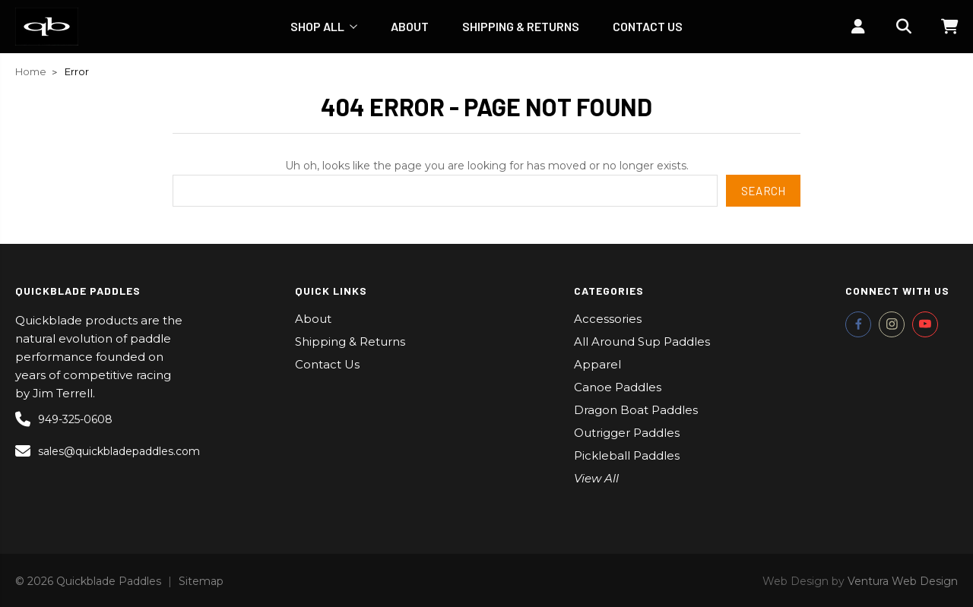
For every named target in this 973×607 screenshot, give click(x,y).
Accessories (608, 318)
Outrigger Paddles (627, 432)
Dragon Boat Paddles (636, 410)
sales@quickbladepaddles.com (101, 451)
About (410, 26)
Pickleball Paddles (627, 455)
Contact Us (648, 26)
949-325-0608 (64, 419)
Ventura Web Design (903, 581)
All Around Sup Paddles (642, 341)
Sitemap (201, 581)
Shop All (323, 26)
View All (596, 478)
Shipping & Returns (520, 26)
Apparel (597, 364)
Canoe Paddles (617, 387)
